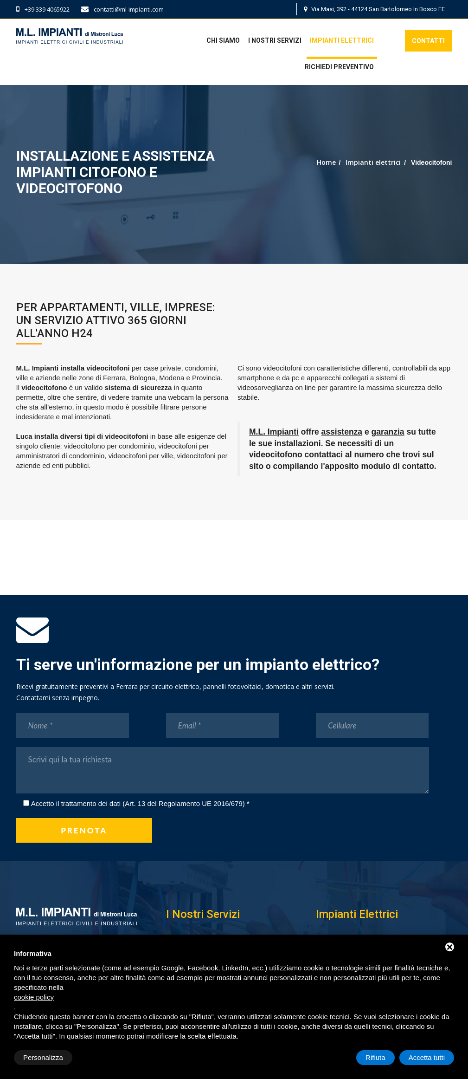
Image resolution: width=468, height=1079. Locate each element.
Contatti (428, 41)
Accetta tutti (427, 1057)
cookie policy (34, 997)
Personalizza (43, 1057)
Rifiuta (375, 1057)
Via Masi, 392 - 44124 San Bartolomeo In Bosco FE (374, 9)
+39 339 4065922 (43, 9)
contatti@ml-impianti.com (122, 9)
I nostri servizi (274, 40)
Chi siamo (223, 40)
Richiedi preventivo (339, 67)
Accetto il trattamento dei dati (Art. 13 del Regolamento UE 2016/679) (138, 803)
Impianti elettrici (342, 40)
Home (326, 162)
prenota (84, 830)
